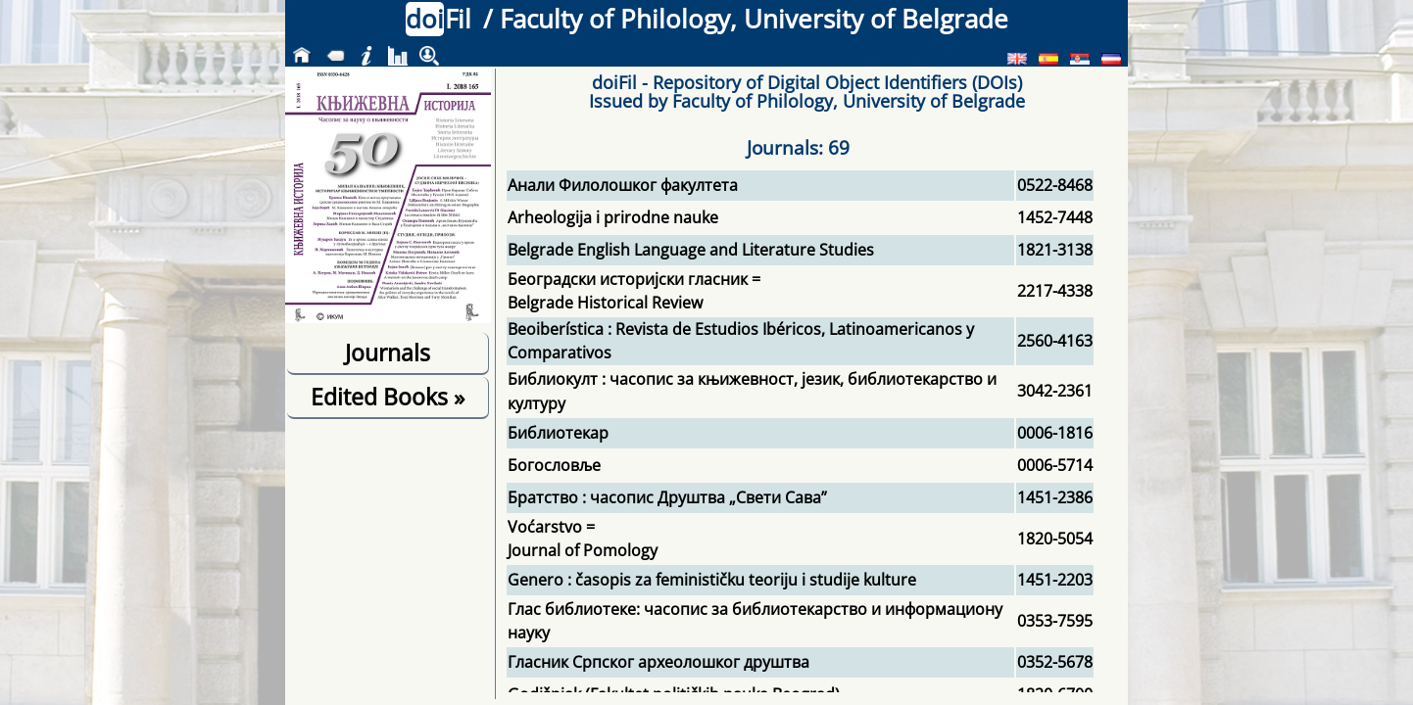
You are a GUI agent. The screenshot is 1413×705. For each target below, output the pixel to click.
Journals (387, 352)
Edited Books (387, 396)
